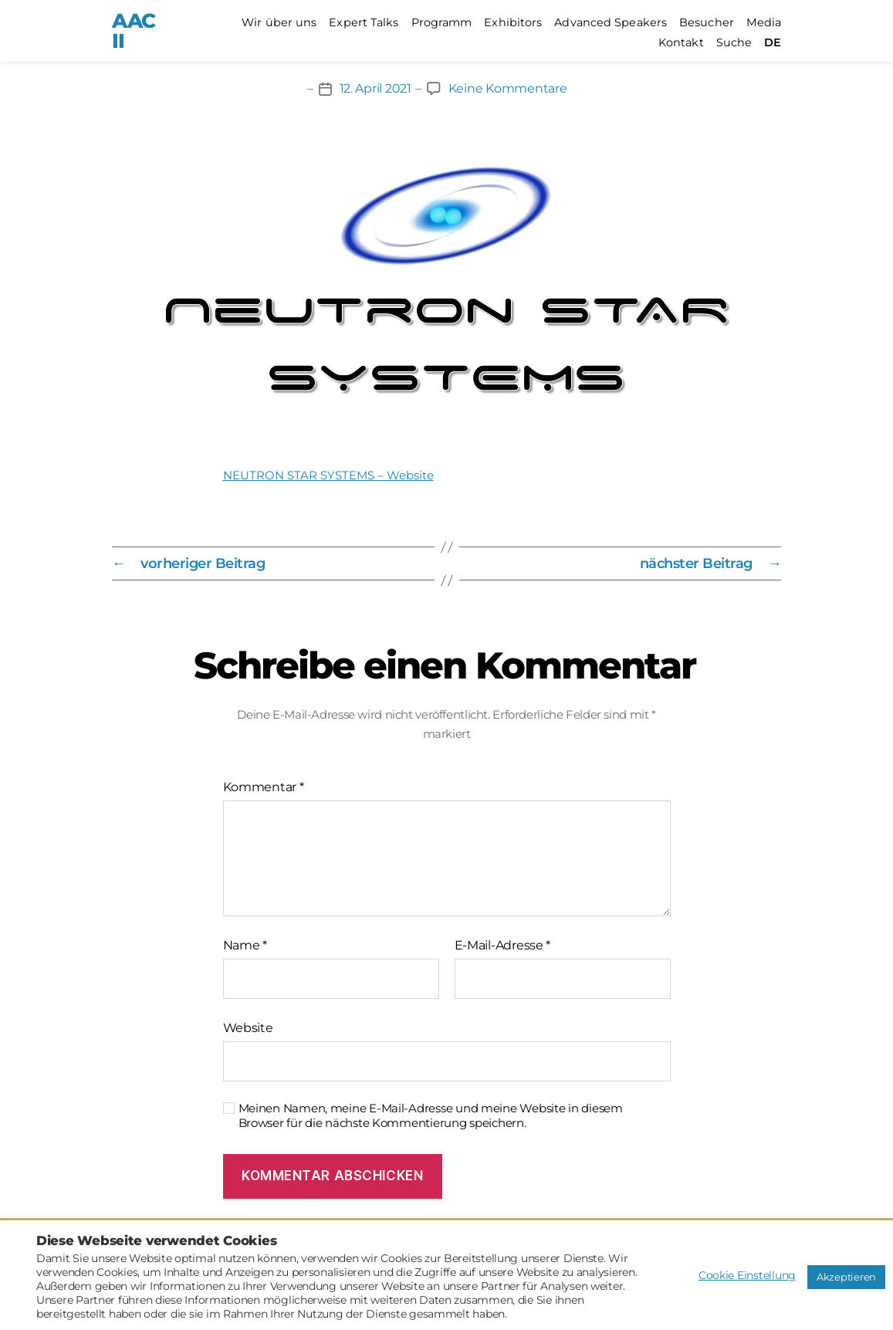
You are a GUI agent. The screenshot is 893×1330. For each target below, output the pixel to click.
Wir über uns (279, 22)
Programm (441, 22)
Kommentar (263, 787)
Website (248, 1027)
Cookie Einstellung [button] (747, 1275)
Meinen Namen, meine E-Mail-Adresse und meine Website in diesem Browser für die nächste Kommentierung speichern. (430, 1116)
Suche (734, 42)
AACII (134, 31)
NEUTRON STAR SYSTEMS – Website (328, 475)
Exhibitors (513, 22)
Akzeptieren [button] (846, 1277)
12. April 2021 (375, 88)
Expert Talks (363, 22)
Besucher (706, 22)
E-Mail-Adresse (503, 945)
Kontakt (681, 42)
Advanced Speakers (610, 22)
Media (764, 22)
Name (245, 945)
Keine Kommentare (507, 88)
